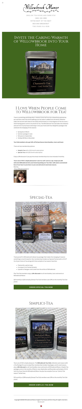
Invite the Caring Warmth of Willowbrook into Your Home (41, 41)
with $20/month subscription (30, 152)
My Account (41, 402)
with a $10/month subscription (31, 150)
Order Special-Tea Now (41, 287)
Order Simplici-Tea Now (41, 385)
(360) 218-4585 (41, 18)
